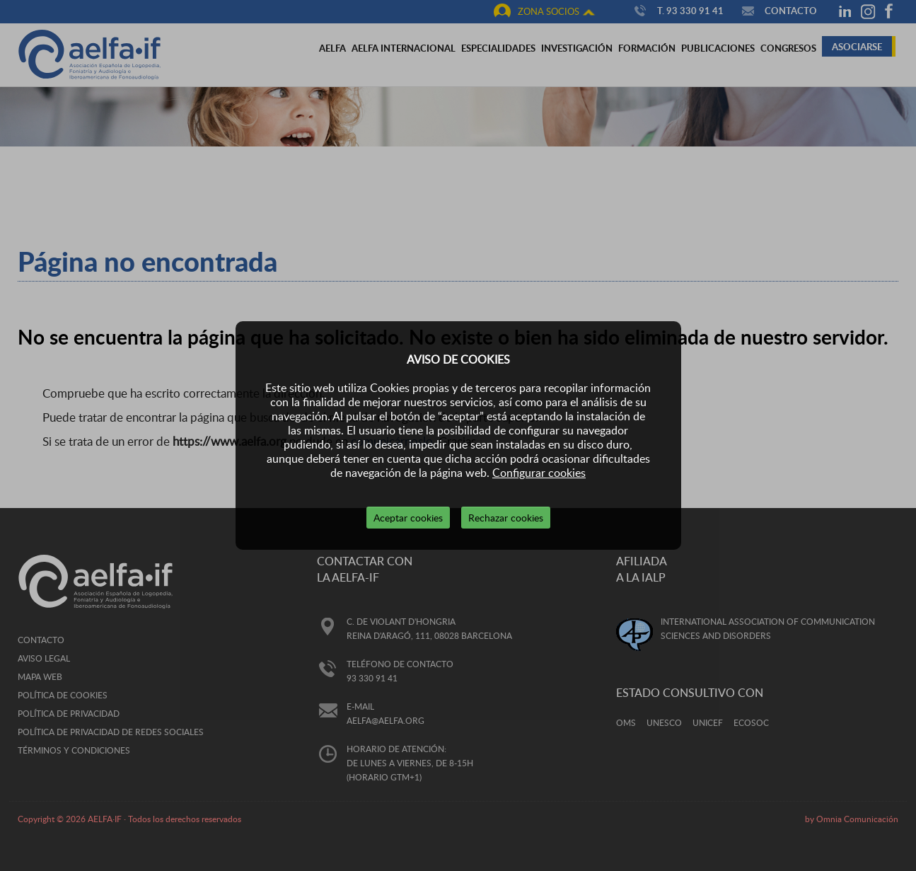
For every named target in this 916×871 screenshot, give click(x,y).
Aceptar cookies (408, 517)
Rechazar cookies (505, 517)
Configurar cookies (539, 472)
